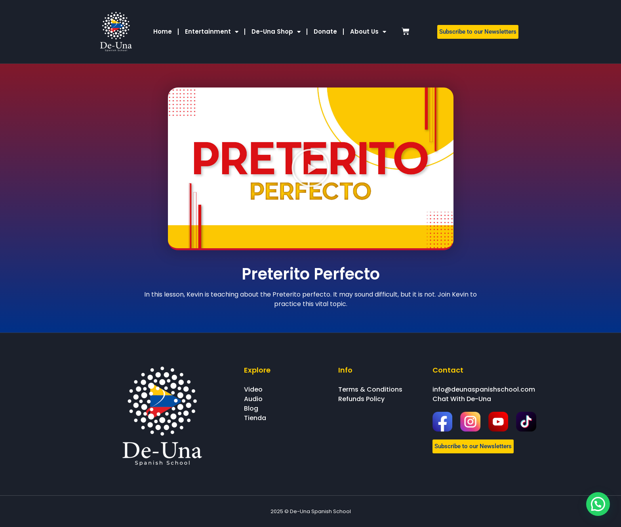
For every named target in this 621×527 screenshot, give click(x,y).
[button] (310, 168)
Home (162, 31)
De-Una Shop (276, 32)
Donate (325, 31)
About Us (368, 32)
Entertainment (211, 32)
